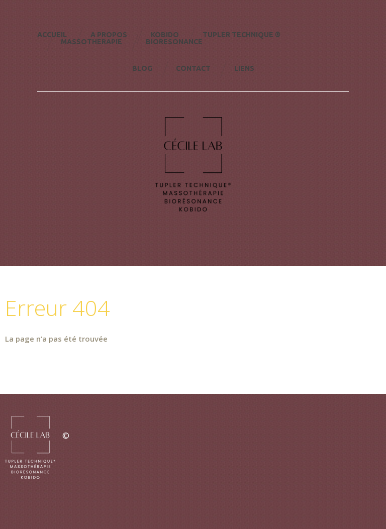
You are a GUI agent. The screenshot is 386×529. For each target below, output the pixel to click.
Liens (244, 68)
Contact (193, 68)
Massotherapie (91, 42)
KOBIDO (165, 35)
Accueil (52, 35)
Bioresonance (174, 42)
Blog (142, 68)
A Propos (108, 35)
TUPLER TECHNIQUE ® (241, 35)
